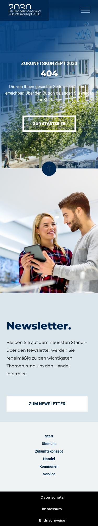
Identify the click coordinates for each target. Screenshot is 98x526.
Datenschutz (52, 497)
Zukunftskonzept (49, 451)
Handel (49, 459)
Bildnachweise (52, 520)
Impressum (52, 509)
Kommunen (49, 466)
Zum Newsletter (47, 403)
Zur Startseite (49, 123)
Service (49, 474)
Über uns (49, 444)
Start (49, 436)
